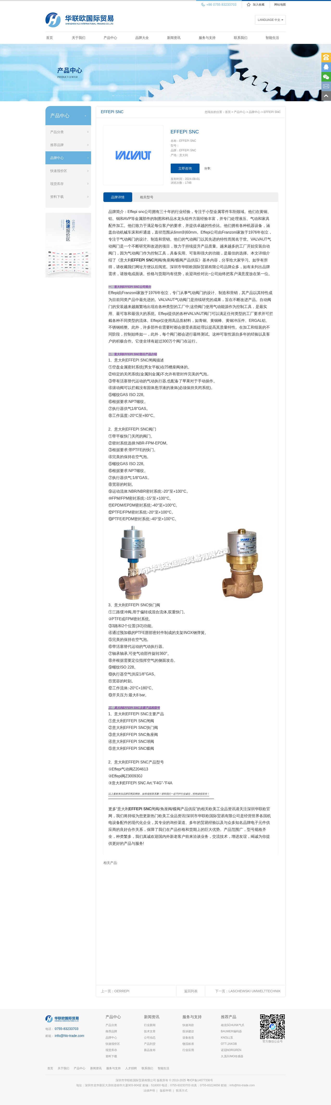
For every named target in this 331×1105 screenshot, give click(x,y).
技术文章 (150, 1031)
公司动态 (150, 1037)
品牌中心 (57, 158)
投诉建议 (188, 1031)
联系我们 (240, 38)
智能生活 (272, 38)
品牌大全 (142, 38)
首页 (49, 38)
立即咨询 (185, 168)
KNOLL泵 (227, 1037)
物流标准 (188, 1044)
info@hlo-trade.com (69, 1036)
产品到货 (150, 1044)
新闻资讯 (174, 38)
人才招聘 (131, 1068)
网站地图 (280, 4)
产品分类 (57, 132)
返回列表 (191, 991)
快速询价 (188, 1025)
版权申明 (165, 1090)
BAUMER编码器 (231, 1031)
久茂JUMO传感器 (232, 1056)
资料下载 (57, 197)
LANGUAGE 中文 (269, 20)
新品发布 (150, 1050)
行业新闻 (150, 1025)
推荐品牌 (57, 145)
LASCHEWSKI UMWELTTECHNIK (255, 991)
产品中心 (110, 38)
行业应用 (188, 1050)
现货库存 (57, 184)
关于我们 (78, 38)
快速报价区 (58, 171)
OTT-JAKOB (229, 1044)
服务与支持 (207, 38)
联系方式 (181, 1090)
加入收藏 (258, 4)
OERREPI (122, 991)
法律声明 (149, 1090)
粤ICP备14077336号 (200, 1080)
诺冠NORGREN (231, 1050)
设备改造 (188, 1037)
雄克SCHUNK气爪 (233, 1025)
